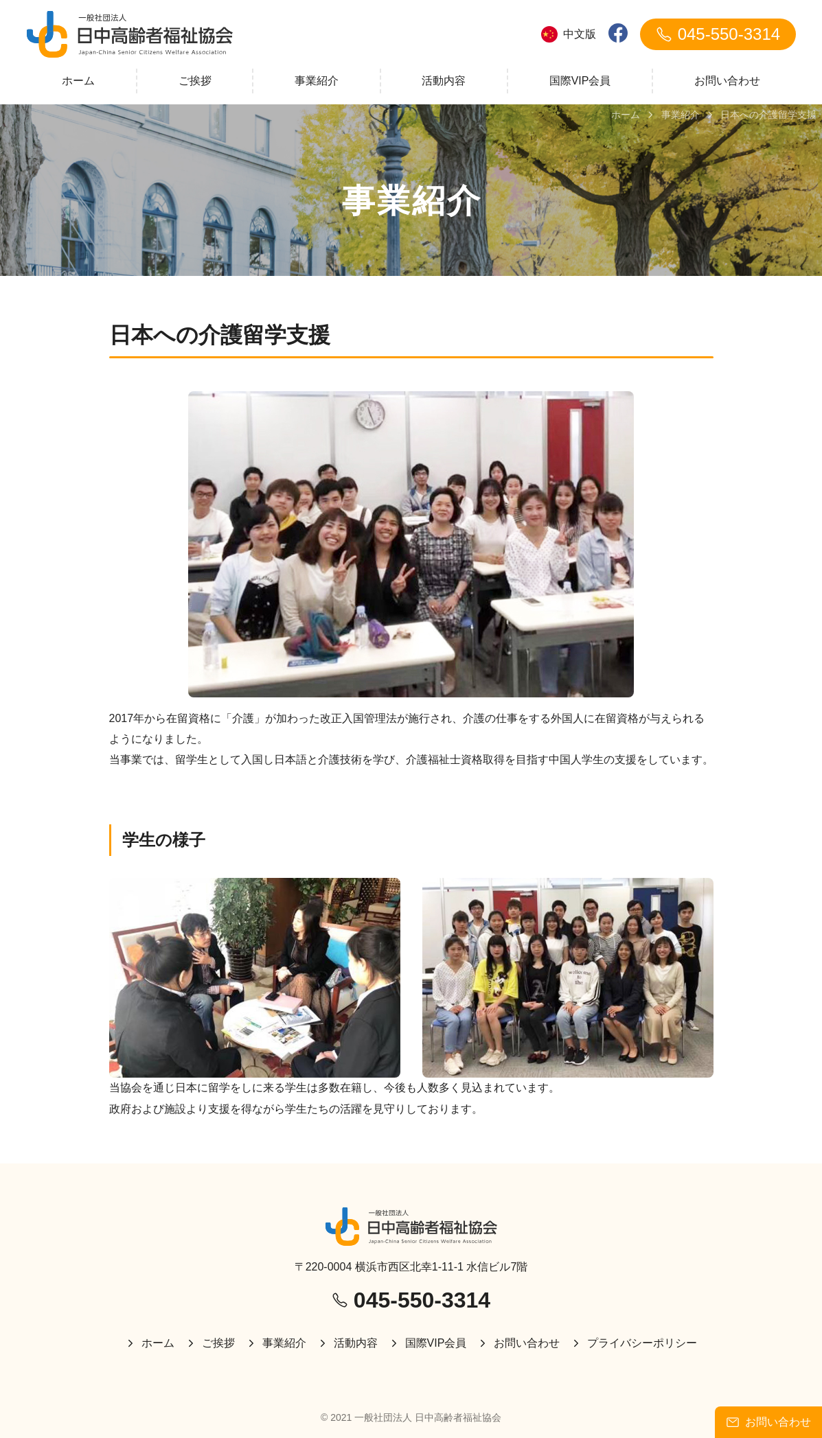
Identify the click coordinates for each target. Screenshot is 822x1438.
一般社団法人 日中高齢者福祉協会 (427, 1417)
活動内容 (444, 80)
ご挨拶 (195, 80)
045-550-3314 (718, 34)
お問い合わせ (727, 80)
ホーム (78, 80)
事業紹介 (317, 80)
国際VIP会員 (580, 80)
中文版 (568, 34)
